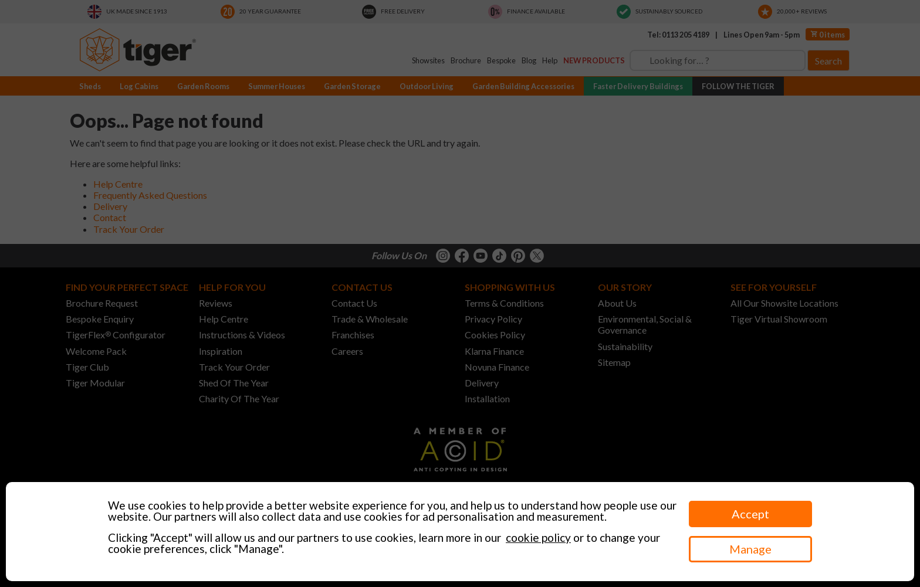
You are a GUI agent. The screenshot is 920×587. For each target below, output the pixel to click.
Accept (750, 514)
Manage (750, 549)
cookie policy (538, 537)
